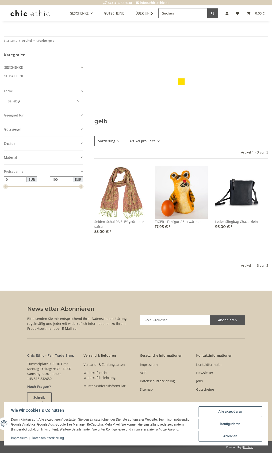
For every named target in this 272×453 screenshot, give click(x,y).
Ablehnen (230, 434)
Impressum (19, 439)
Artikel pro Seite (143, 141)
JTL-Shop (247, 447)
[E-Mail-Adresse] (175, 320)
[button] (227, 13)
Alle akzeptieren (229, 410)
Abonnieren (227, 320)
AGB (143, 373)
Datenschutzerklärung (48, 439)
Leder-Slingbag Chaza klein (236, 221)
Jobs (199, 381)
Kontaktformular (209, 364)
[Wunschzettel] (237, 13)
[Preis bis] (61, 179)
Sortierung (106, 141)
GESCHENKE (13, 67)
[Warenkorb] (255, 13)
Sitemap (146, 389)
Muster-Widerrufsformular (105, 386)
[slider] (5, 187)
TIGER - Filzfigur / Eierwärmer (178, 221)
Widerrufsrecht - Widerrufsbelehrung (100, 375)
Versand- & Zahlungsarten (104, 364)
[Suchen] (182, 13)
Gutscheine (205, 389)
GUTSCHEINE (14, 76)
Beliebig (14, 101)
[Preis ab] (15, 179)
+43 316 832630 (117, 2)
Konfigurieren (230, 422)
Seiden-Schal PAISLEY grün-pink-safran (120, 224)
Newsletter (204, 373)
